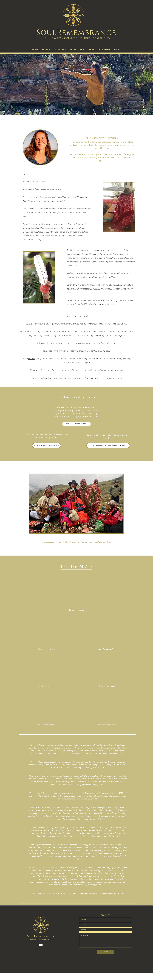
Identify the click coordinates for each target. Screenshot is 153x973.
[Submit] (105, 952)
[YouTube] (40, 945)
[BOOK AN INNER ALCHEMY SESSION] (46, 445)
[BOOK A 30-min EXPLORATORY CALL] (76, 424)
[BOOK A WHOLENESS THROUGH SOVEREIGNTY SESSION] (108, 445)
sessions (51, 343)
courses (31, 358)
